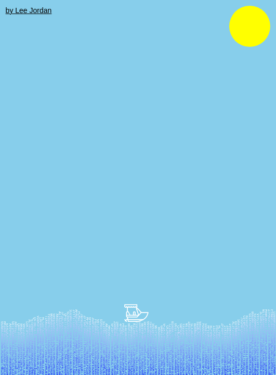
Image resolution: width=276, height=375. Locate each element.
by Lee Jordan (29, 10)
